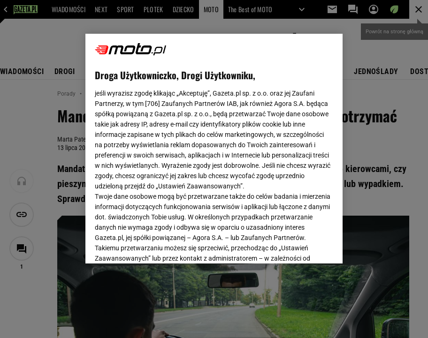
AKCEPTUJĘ (301, 245)
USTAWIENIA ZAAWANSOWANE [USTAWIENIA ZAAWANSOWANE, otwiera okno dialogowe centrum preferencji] (156, 244)
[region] (213, 148)
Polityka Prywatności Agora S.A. (213, 149)
